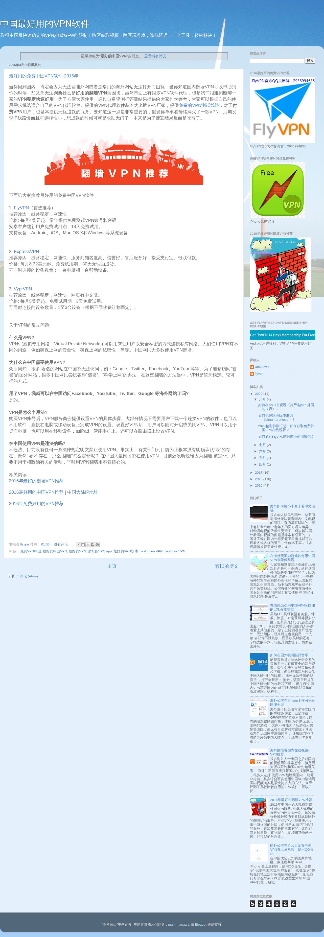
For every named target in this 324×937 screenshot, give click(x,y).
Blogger (201, 924)
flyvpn (259, 373)
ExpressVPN (26, 251)
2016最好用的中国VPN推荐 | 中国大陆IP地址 (53, 492)
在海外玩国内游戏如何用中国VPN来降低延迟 (292, 558)
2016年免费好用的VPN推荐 (36, 503)
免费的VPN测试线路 (199, 105)
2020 (259, 394)
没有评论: (62, 544)
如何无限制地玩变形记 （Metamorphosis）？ (276, 418)
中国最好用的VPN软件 (45, 24)
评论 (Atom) (29, 576)
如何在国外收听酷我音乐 (289, 655)
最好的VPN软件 (126, 551)
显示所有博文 (155, 56)
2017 (259, 472)
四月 (263, 464)
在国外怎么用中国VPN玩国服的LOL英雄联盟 (292, 607)
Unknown (262, 367)
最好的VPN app (100, 551)
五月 (263, 458)
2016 (259, 479)
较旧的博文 (227, 566)
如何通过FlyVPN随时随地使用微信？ (286, 437)
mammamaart (178, 924)
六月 (263, 451)
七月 (263, 445)
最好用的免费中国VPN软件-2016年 (43, 75)
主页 (112, 566)
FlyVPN (21, 207)
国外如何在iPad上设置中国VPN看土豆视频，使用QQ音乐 (291, 849)
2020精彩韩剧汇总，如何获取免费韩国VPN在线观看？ (286, 428)
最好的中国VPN (55, 551)
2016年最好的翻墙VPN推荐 (36, 480)
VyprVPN (23, 288)
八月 (263, 399)
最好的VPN (77, 551)
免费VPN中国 (30, 551)
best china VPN (150, 551)
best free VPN (174, 551)
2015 (259, 485)
